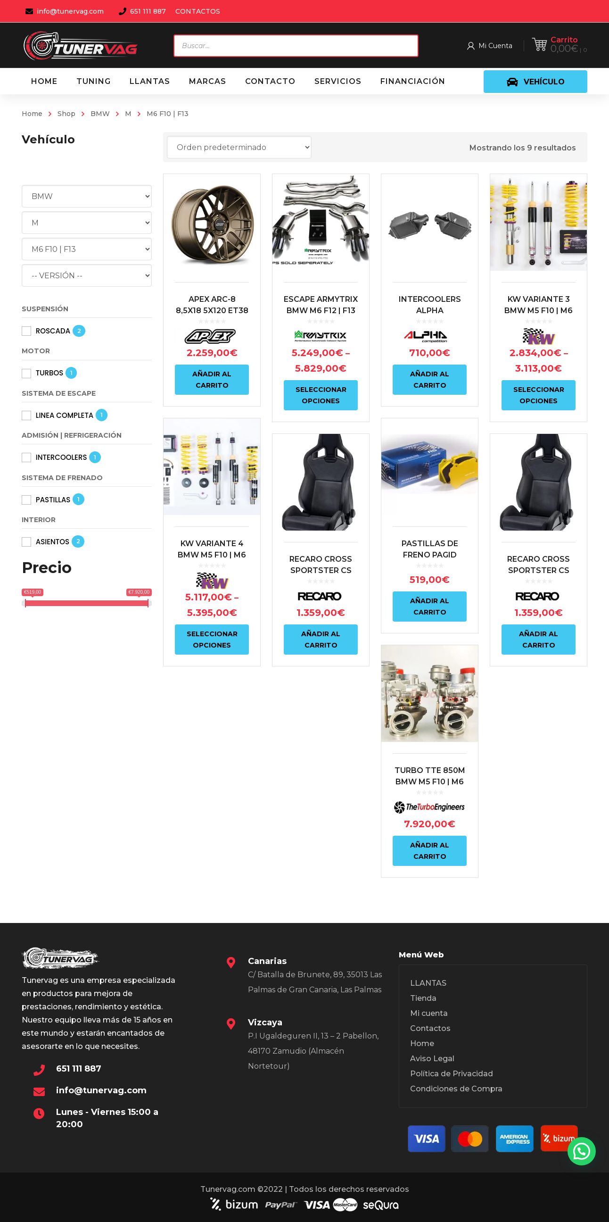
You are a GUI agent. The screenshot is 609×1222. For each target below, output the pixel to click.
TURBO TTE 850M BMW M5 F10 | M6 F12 (430, 782)
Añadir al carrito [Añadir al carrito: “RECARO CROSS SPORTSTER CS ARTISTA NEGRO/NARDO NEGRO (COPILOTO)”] (320, 639)
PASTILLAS (53, 500)
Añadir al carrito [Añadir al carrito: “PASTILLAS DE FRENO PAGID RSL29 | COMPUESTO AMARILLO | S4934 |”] (429, 606)
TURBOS (50, 373)
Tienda (423, 998)
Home (32, 113)
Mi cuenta (429, 1013)
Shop (66, 113)
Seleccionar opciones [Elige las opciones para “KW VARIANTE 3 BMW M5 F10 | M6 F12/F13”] (538, 395)
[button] (582, 1151)
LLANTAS (428, 983)
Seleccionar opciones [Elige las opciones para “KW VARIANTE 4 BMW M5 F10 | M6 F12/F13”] (212, 639)
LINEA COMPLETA (65, 415)
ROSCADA (53, 331)
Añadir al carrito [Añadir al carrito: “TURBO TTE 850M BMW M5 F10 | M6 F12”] (429, 851)
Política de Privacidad (451, 1073)
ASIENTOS (52, 542)
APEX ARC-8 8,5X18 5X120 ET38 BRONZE (212, 310)
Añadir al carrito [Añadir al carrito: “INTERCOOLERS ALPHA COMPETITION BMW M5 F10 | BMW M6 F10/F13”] (429, 380)
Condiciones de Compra (456, 1088)
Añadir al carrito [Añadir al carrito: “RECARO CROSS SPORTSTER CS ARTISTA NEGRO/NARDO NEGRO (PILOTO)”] (538, 639)
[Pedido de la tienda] (239, 147)
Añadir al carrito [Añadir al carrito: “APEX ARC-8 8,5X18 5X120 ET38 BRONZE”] (211, 380)
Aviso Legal (432, 1058)
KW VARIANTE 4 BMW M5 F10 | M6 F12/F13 (212, 555)
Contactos (430, 1028)
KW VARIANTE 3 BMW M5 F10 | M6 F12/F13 (538, 310)
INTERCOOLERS (61, 457)
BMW (100, 113)
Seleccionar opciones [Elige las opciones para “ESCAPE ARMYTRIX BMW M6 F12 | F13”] (321, 395)
